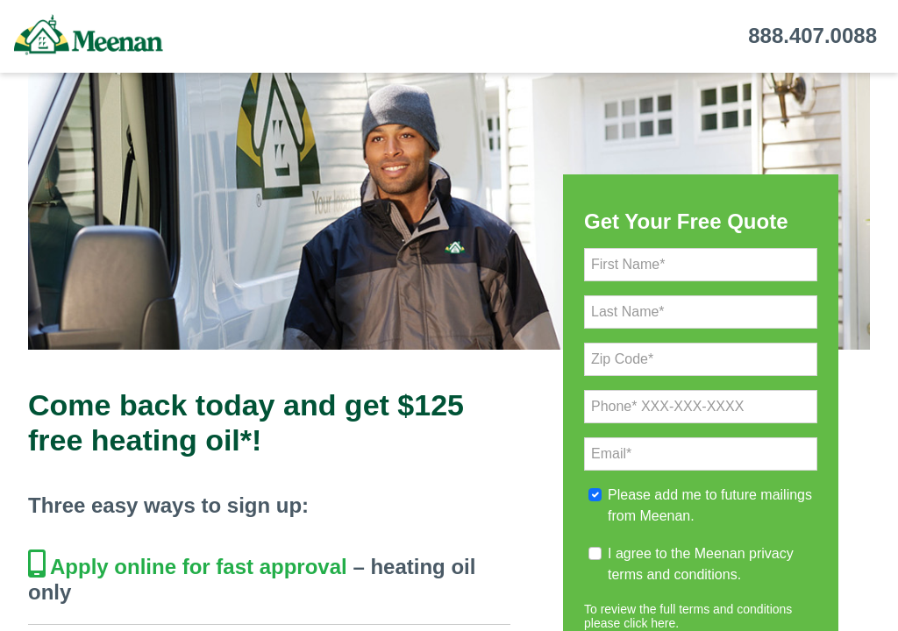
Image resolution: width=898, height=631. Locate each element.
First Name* (628, 264)
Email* (611, 453)
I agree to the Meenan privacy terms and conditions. (701, 564)
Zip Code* (622, 358)
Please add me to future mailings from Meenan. (710, 505)
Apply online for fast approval (198, 566)
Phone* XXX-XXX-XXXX (667, 406)
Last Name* (628, 311)
